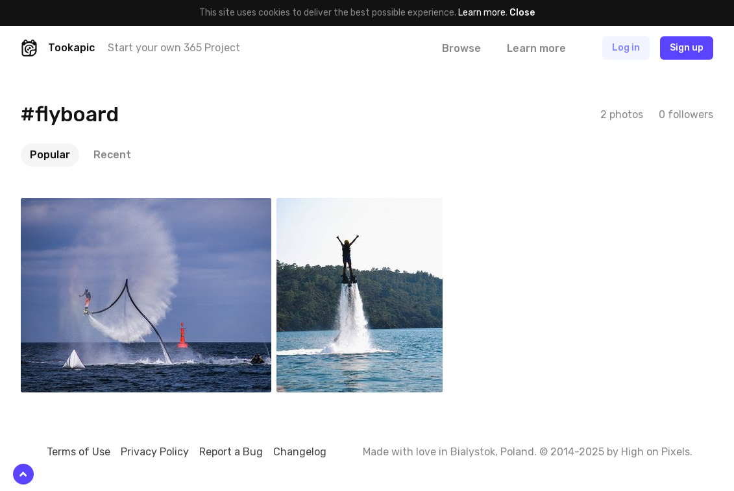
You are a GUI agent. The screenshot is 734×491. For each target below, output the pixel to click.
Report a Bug (231, 452)
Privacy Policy (155, 452)
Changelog (299, 452)
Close (522, 12)
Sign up (686, 47)
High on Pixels (655, 452)
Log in (626, 47)
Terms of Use (78, 452)
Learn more (482, 12)
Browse (461, 48)
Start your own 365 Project (174, 48)
